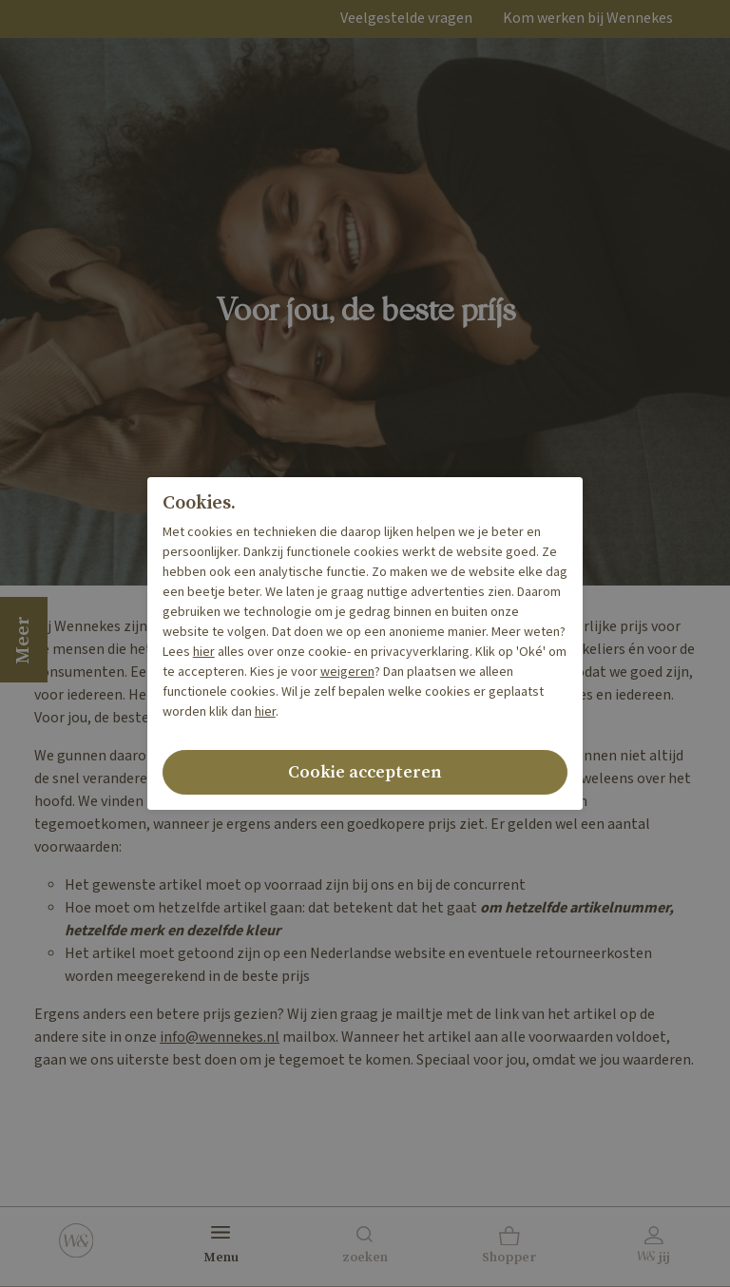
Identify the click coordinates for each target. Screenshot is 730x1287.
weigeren (347, 672)
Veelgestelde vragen (406, 19)
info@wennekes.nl (219, 1037)
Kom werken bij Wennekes (588, 19)
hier (204, 652)
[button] (510, 1247)
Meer (23, 639)
